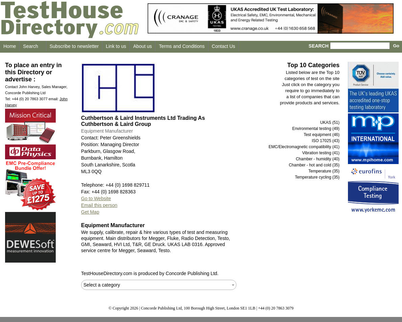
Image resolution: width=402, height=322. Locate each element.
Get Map (90, 212)
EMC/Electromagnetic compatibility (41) (304, 146)
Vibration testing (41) (321, 153)
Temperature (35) (324, 171)
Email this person (99, 205)
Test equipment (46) (322, 134)
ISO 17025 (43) (326, 140)
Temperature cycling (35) (317, 177)
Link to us (116, 46)
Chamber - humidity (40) (318, 159)
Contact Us (223, 46)
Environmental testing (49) (316, 128)
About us (142, 46)
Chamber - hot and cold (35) (314, 165)
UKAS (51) (330, 122)
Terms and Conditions (181, 46)
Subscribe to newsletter (74, 46)
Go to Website (96, 198)
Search (30, 46)
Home (9, 46)
